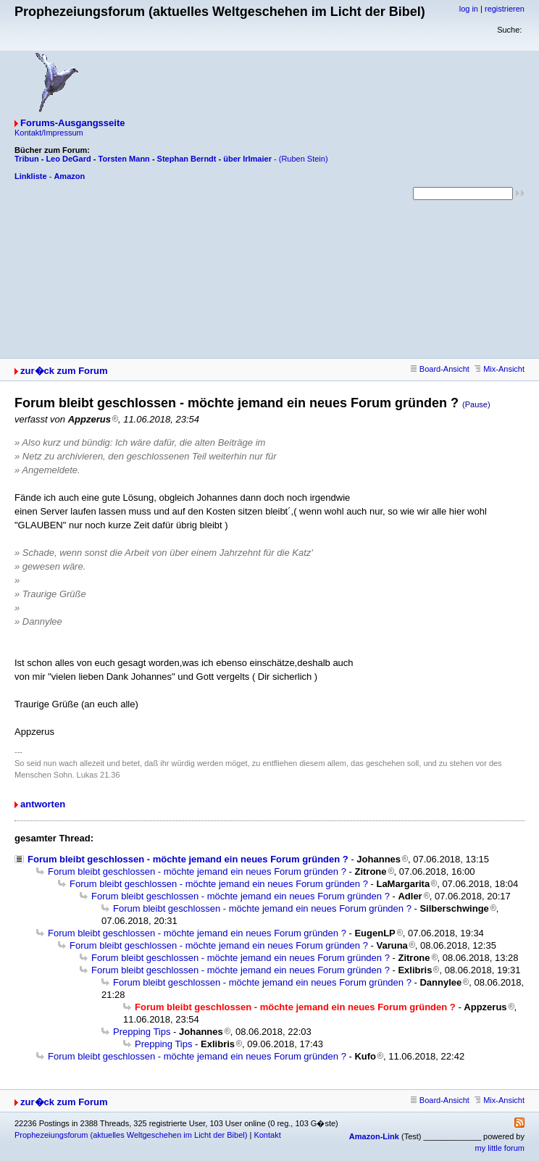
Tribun (26, 158)
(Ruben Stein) (303, 158)
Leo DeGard (68, 158)
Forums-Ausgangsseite (72, 122)
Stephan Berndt (187, 158)
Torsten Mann (124, 158)
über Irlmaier (247, 158)
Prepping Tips (142, 1031)
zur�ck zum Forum (64, 370)
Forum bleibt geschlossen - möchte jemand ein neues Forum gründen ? (188, 859)
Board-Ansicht (440, 369)
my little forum (500, 1148)
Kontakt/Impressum (48, 132)
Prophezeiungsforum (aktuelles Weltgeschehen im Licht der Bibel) (130, 1135)
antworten (42, 804)
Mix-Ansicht (500, 369)
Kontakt (267, 1135)
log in (468, 8)
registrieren (505, 8)
